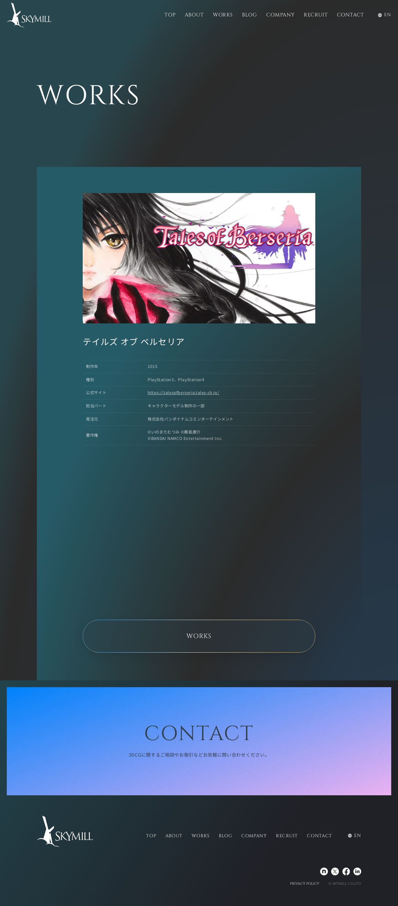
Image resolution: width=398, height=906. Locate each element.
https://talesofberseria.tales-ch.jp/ (183, 392)
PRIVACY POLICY (304, 884)
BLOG (249, 15)
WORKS (223, 15)
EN (384, 15)
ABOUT (194, 15)
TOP (169, 15)
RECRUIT (316, 15)
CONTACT (350, 15)
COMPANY (280, 15)
